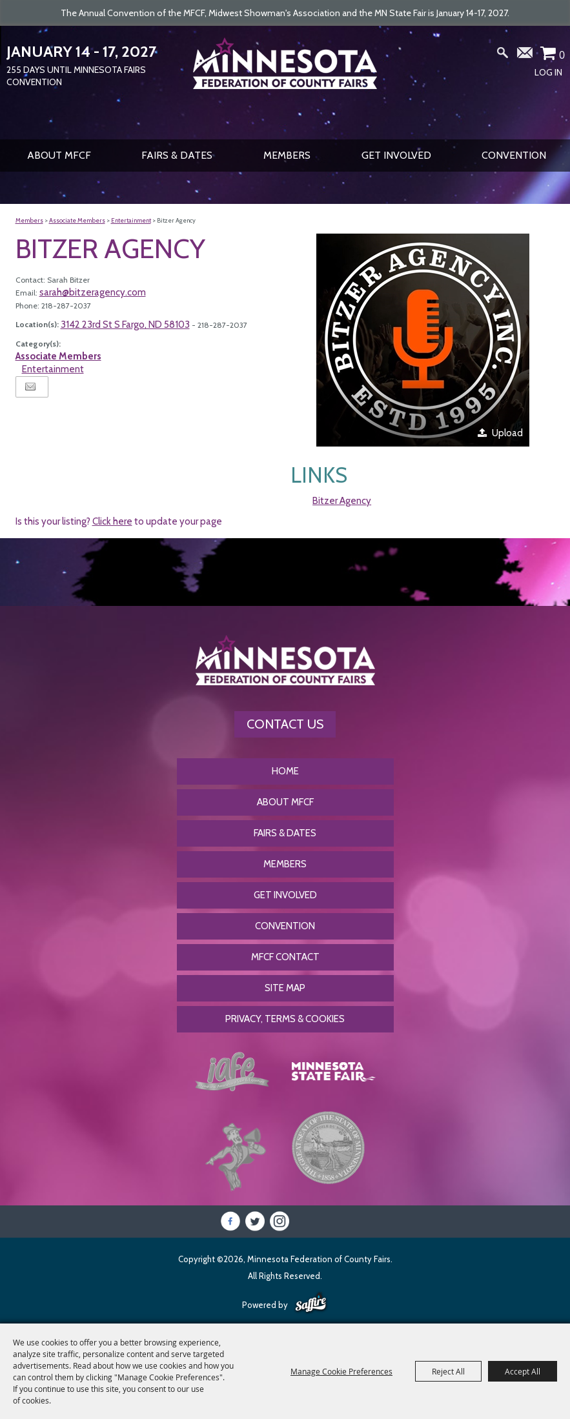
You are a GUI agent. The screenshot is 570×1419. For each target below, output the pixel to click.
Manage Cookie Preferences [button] (341, 1371)
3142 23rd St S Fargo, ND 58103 (125, 324)
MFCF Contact (285, 957)
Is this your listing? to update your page (118, 521)
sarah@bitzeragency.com (92, 292)
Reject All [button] (448, 1371)
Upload (507, 433)
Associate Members (77, 220)
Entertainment (131, 220)
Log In (548, 72)
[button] (422, 340)
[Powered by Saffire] (311, 1303)
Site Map (285, 988)
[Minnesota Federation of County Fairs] (285, 81)
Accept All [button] (522, 1371)
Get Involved (396, 155)
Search (502, 55)
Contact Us (285, 724)
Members (286, 155)
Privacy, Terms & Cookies (285, 1019)
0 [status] (562, 55)
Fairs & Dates (176, 155)
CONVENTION (514, 155)
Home (285, 771)
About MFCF (59, 155)
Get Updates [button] (525, 55)
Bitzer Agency (341, 501)
